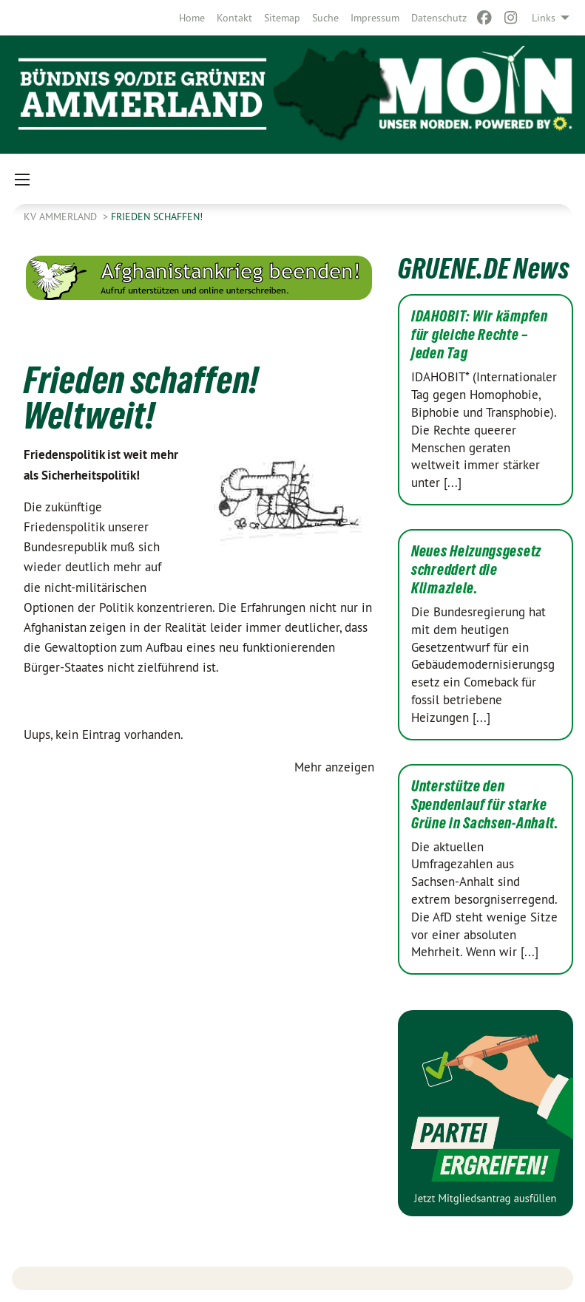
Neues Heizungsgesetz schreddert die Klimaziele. (476, 569)
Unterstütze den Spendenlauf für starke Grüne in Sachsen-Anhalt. (485, 804)
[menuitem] (192, 17)
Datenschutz (439, 17)
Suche (325, 17)
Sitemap (282, 17)
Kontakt (234, 17)
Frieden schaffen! (157, 216)
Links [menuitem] (543, 17)
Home (192, 17)
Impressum (375, 17)
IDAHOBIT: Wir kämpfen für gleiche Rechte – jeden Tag (479, 334)
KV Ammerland (62, 216)
